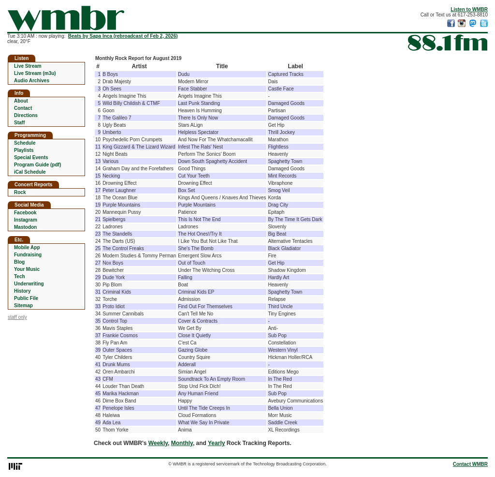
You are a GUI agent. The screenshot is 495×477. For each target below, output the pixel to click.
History (22, 291)
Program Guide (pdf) (37, 164)
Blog (19, 262)
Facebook (25, 212)
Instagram (25, 220)
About (21, 101)
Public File (26, 298)
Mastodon (25, 227)
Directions (26, 115)
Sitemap (23, 305)
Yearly (216, 443)
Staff (19, 122)
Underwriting (29, 283)
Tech (19, 276)
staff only (17, 317)
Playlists (24, 150)
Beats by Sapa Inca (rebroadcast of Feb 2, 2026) (123, 36)
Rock (20, 192)
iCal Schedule (30, 172)
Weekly (158, 443)
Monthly (182, 443)
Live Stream (28, 66)
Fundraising (28, 254)
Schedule (24, 143)
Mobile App (27, 247)
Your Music (27, 269)
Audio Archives (31, 80)
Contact (23, 108)
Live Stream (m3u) (35, 73)
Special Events (31, 157)
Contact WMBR (470, 464)
